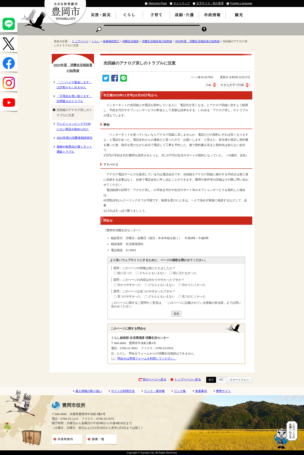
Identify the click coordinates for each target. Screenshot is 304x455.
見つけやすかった (129, 296)
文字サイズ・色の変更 (210, 3)
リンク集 (180, 391)
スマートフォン (239, 379)
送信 (176, 313)
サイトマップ (181, 3)
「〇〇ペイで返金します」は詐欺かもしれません (74, 85)
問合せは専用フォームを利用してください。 (146, 358)
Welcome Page (157, 3)
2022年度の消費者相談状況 (74, 137)
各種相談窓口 (111, 41)
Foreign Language (241, 3)
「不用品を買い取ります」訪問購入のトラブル (74, 99)
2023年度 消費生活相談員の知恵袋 (197, 41)
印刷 (208, 85)
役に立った (124, 273)
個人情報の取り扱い (88, 391)
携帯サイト (223, 391)
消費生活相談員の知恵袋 (157, 41)
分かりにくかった (194, 284)
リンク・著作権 (154, 391)
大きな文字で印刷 (232, 85)
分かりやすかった (129, 284)
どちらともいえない (152, 273)
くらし (95, 41)
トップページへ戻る (187, 379)
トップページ (80, 41)
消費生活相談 (130, 41)
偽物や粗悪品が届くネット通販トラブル (74, 149)
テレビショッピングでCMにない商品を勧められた (74, 126)
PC (221, 379)
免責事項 (201, 391)
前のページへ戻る (154, 379)
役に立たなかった (185, 273)
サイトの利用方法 (123, 391)
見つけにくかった (194, 296)
